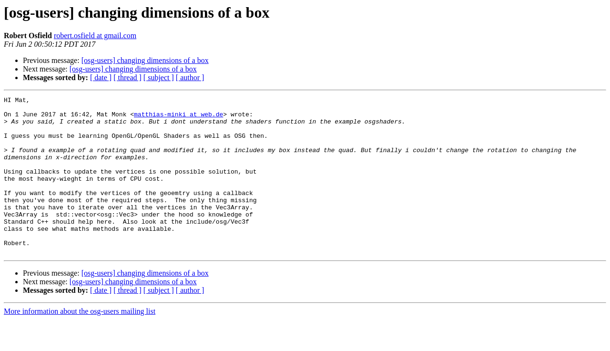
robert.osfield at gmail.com (95, 35)
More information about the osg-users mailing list (79, 343)
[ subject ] (158, 77)
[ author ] (190, 77)
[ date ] (101, 77)
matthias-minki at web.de (178, 118)
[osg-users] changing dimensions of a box (145, 60)
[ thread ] (127, 77)
